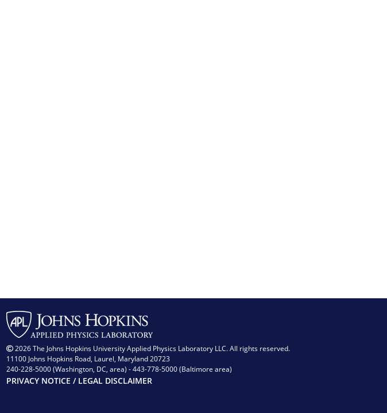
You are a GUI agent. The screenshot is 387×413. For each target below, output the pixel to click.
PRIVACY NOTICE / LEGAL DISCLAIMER (79, 380)
